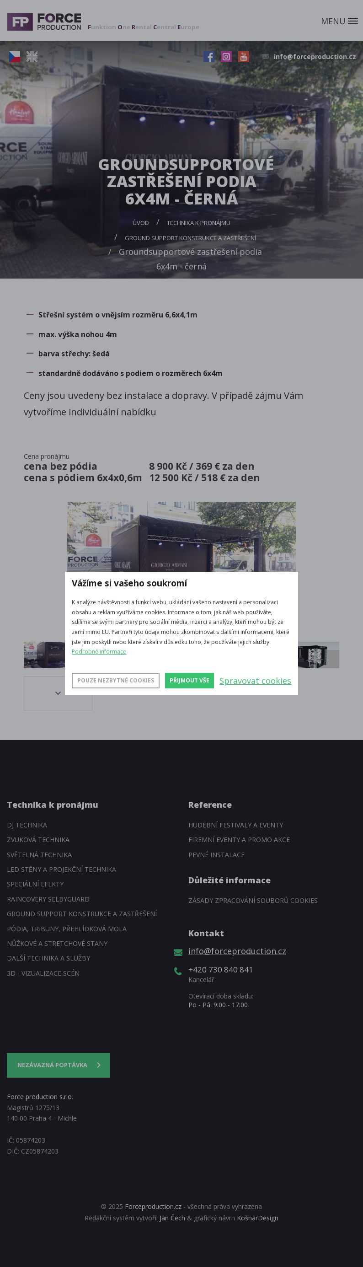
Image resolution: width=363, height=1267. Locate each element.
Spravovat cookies (255, 680)
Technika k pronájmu (198, 223)
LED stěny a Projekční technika (61, 869)
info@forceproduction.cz (315, 56)
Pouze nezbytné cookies (115, 680)
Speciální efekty (35, 884)
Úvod (141, 223)
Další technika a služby (48, 958)
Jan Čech (172, 1217)
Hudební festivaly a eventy (235, 825)
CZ (14, 56)
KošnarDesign (257, 1217)
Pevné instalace (216, 854)
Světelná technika (39, 854)
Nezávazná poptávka (52, 1065)
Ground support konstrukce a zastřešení (190, 238)
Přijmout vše (189, 680)
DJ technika (27, 825)
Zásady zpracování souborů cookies (253, 900)
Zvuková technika (38, 839)
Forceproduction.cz (153, 1206)
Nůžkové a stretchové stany (57, 943)
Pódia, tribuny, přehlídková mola (67, 928)
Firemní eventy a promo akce (239, 839)
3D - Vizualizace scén (43, 973)
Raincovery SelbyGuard (48, 899)
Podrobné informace (99, 651)
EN (32, 56)
